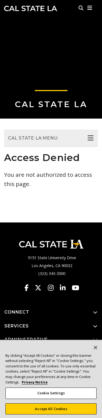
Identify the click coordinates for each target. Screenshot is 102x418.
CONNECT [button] (51, 312)
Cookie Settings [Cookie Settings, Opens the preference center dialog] (51, 394)
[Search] (81, 8)
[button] (89, 8)
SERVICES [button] (51, 326)
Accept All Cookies (51, 410)
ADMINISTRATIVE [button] (51, 340)
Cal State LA (30, 8)
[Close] (95, 349)
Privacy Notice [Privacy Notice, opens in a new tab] (35, 383)
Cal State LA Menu (33, 138)
